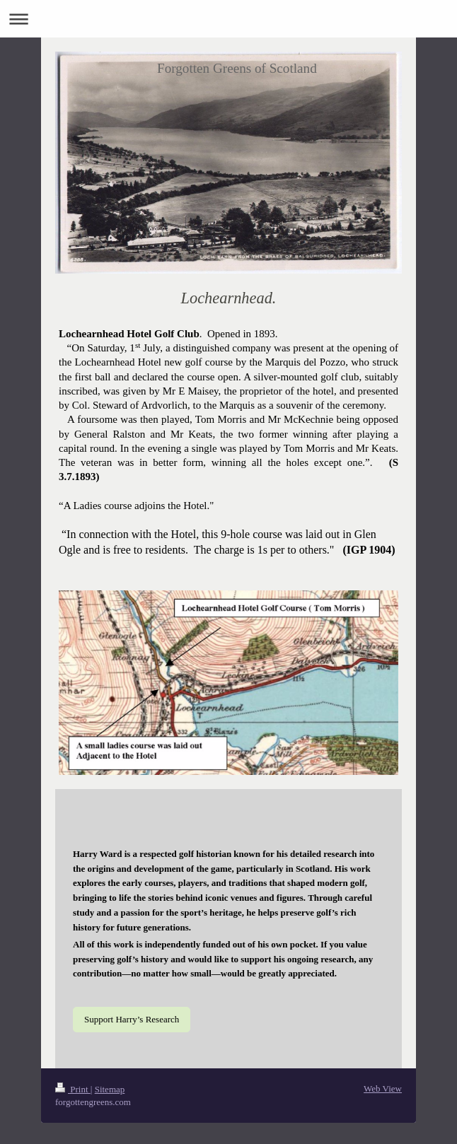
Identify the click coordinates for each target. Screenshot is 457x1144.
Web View (383, 1088)
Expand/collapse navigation (228, 19)
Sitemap (110, 1089)
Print (73, 1089)
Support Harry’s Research (131, 1019)
